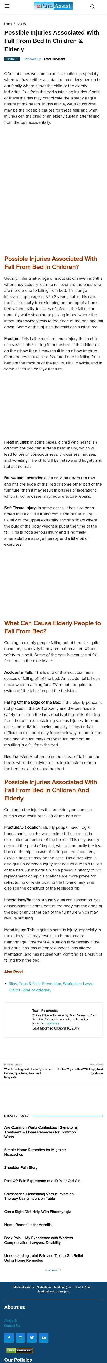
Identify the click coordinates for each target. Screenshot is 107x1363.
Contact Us (12, 1260)
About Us (10, 1255)
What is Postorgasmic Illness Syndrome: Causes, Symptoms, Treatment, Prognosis (27, 1008)
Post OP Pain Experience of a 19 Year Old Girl (42, 1116)
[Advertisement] (53, 159)
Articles (21, 23)
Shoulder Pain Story (20, 1102)
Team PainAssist (54, 59)
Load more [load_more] (53, 1205)
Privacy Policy (15, 1308)
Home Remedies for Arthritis (27, 1160)
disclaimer (53, 958)
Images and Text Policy (21, 1319)
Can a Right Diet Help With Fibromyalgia (37, 1147)
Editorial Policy (15, 1330)
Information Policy (17, 1341)
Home (8, 23)
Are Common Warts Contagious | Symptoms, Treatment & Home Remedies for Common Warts (41, 1067)
